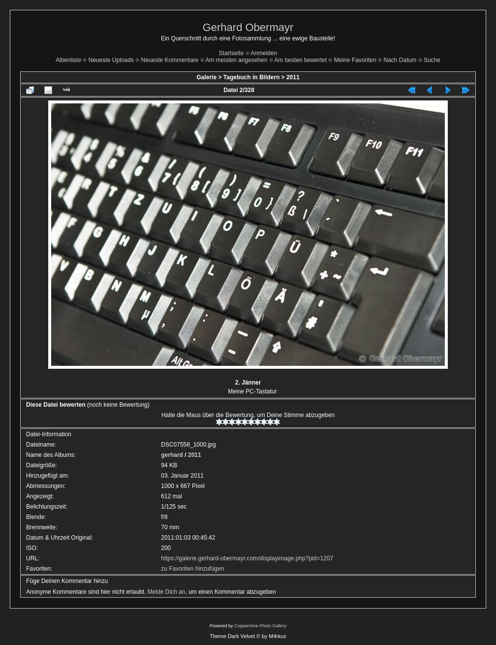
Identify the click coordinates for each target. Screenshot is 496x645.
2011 (293, 77)
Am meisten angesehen (236, 60)
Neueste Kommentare (170, 60)
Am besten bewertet (300, 60)
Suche (432, 60)
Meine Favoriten (355, 60)
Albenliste (68, 60)
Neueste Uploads (111, 60)
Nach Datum (400, 60)
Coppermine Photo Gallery (260, 625)
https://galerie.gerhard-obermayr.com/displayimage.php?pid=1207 (247, 558)
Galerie (206, 77)
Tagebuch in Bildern (251, 77)
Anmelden (263, 53)
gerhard (172, 455)
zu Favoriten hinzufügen (192, 568)
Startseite (231, 53)
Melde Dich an (167, 591)
